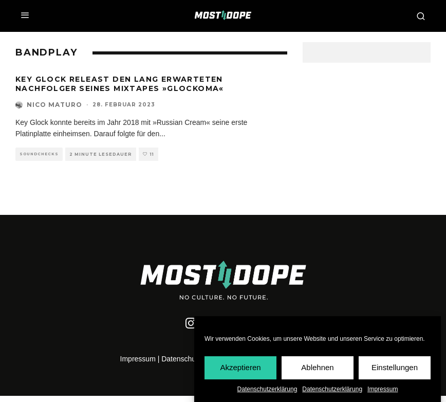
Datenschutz (181, 359)
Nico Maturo (54, 104)
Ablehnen (317, 367)
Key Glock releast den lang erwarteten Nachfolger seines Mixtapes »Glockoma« (119, 84)
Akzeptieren (240, 367)
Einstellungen (394, 367)
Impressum (382, 389)
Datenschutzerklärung (267, 389)
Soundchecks (39, 154)
